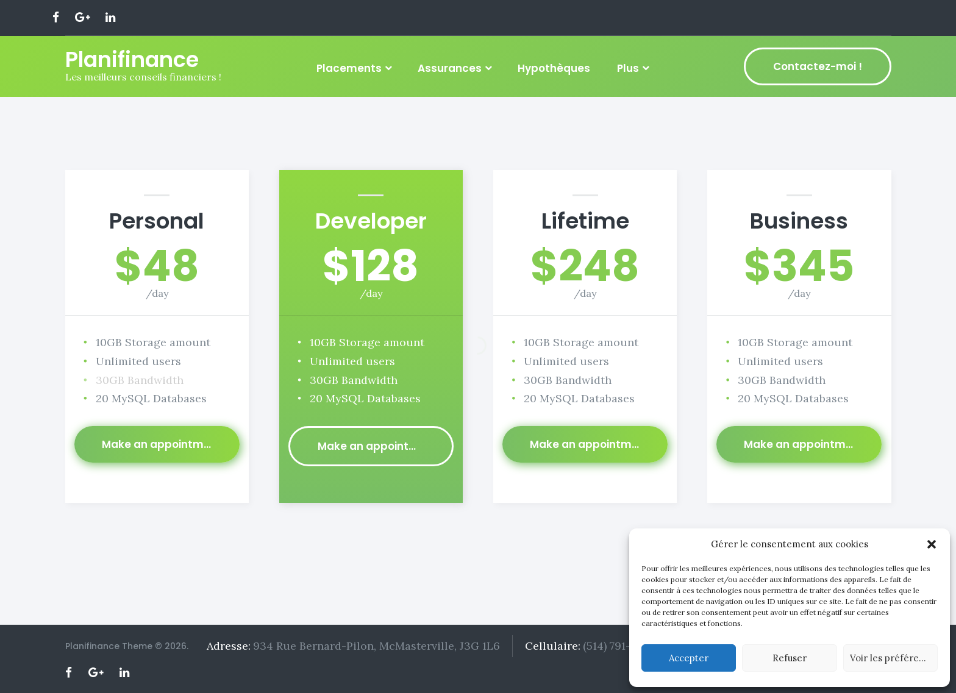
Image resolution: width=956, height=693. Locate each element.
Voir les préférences (894, 658)
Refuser (789, 658)
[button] (932, 544)
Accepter (688, 658)
